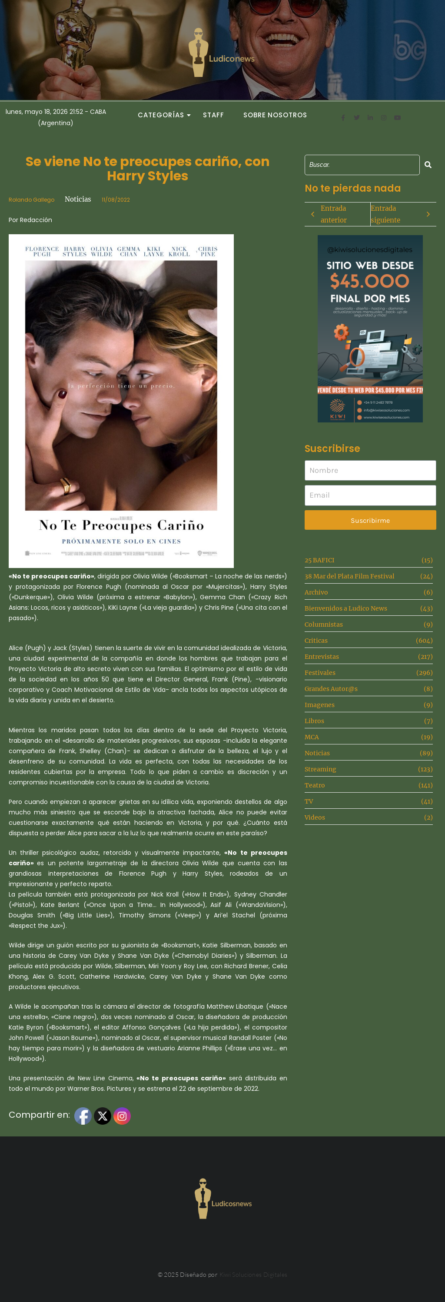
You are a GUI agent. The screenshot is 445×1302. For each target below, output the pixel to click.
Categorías (163, 115)
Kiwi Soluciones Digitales (253, 1274)
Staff (213, 115)
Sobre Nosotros (275, 115)
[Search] (362, 165)
